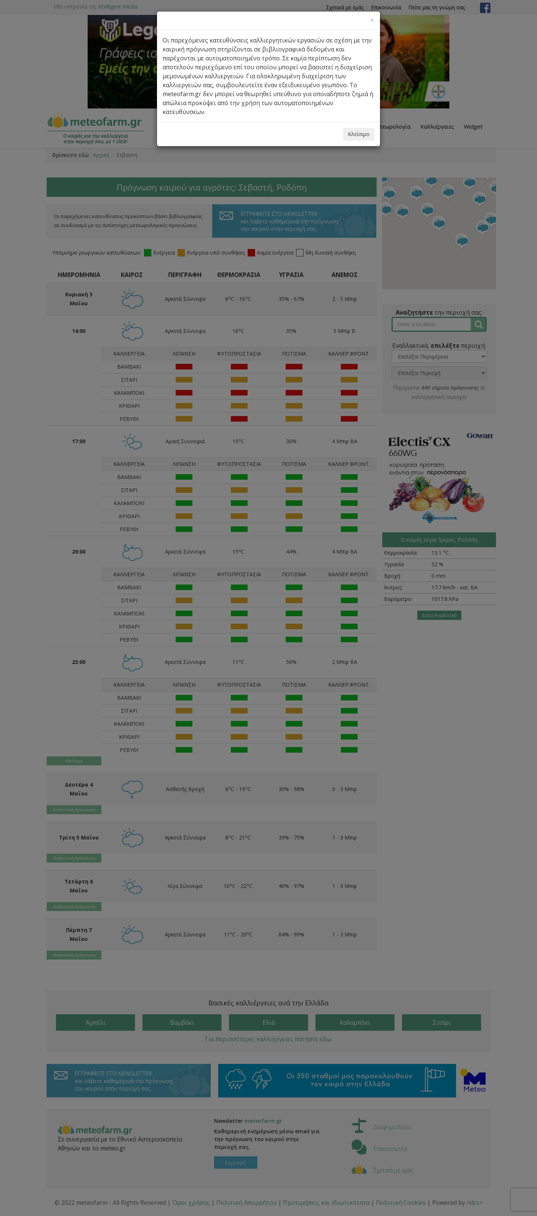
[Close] (372, 20)
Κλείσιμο (359, 134)
